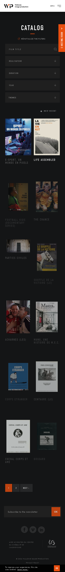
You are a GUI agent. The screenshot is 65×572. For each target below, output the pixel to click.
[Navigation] (59, 6)
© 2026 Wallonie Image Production (32, 559)
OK (57, 568)
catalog (32, 28)
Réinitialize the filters (31, 39)
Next (26, 488)
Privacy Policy (32, 563)
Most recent (50, 111)
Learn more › (22, 569)
